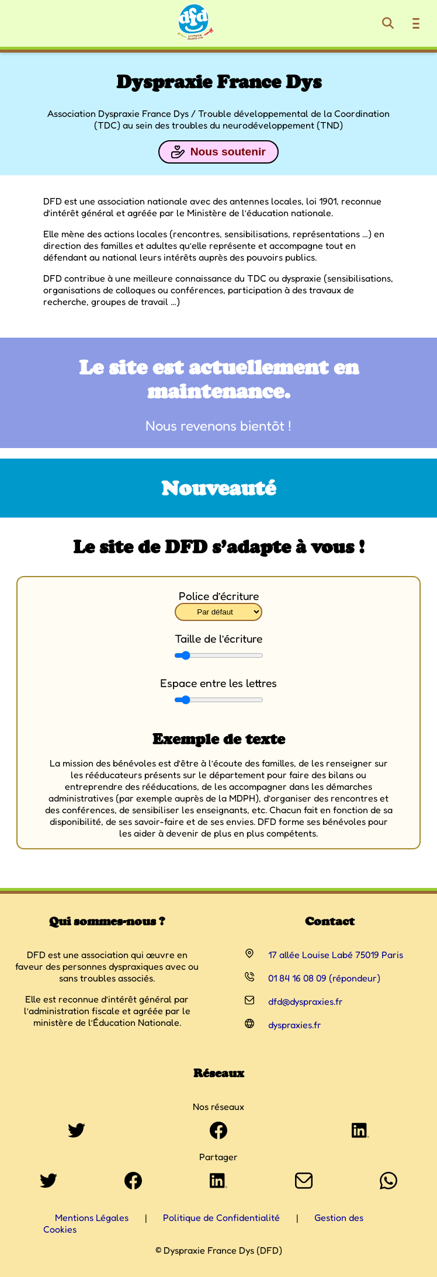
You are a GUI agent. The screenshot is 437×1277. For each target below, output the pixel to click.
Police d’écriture (219, 596)
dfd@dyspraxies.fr (305, 1001)
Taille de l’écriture (218, 638)
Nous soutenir (218, 151)
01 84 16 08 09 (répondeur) (324, 978)
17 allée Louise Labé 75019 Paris (335, 954)
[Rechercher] (388, 23)
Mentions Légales (92, 1217)
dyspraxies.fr (294, 1024)
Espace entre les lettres (218, 683)
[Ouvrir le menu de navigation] (416, 23)
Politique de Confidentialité (221, 1217)
